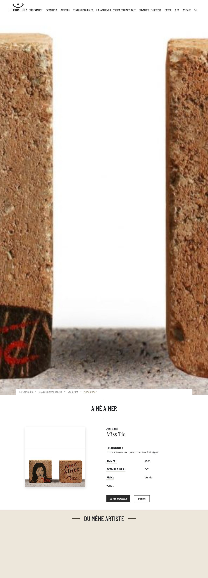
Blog (177, 10)
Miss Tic (115, 434)
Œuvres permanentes (50, 391)
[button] (195, 11)
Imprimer (142, 498)
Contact (187, 10)
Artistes (65, 10)
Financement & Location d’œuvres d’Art (116, 10)
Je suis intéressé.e (118, 498)
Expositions (51, 10)
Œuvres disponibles (83, 10)
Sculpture (73, 391)
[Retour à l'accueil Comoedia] (18, 7)
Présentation (35, 10)
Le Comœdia (26, 391)
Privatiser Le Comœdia (150, 10)
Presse (167, 10)
